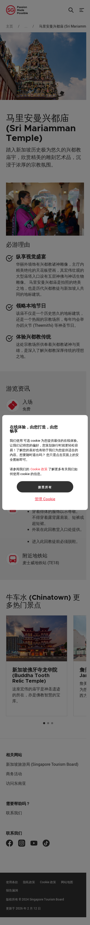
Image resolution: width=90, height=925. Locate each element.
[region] (45, 462)
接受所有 (45, 487)
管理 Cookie (45, 498)
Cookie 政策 (39, 469)
